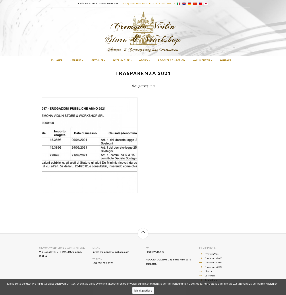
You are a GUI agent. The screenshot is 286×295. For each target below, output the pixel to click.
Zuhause (56, 60)
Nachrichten (202, 60)
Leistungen (98, 60)
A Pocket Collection (171, 60)
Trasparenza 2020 (213, 258)
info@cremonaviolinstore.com (140, 3)
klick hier (271, 286)
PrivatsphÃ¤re (212, 253)
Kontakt (225, 60)
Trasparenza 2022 (213, 267)
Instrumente (122, 60)
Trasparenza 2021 (213, 262)
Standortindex (212, 280)
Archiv (144, 60)
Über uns (76, 60)
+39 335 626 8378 (167, 3)
